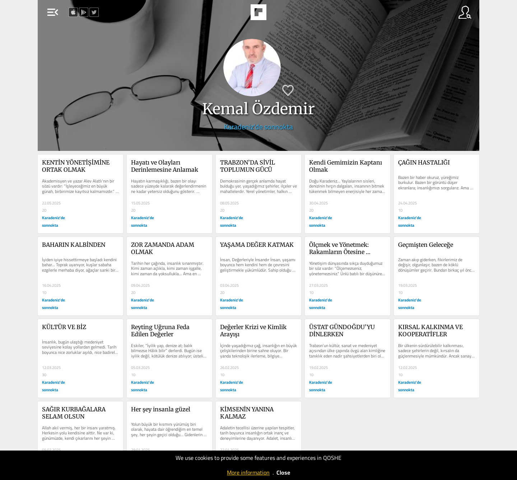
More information (248, 472)
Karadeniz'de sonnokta (258, 126)
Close (283, 472)
